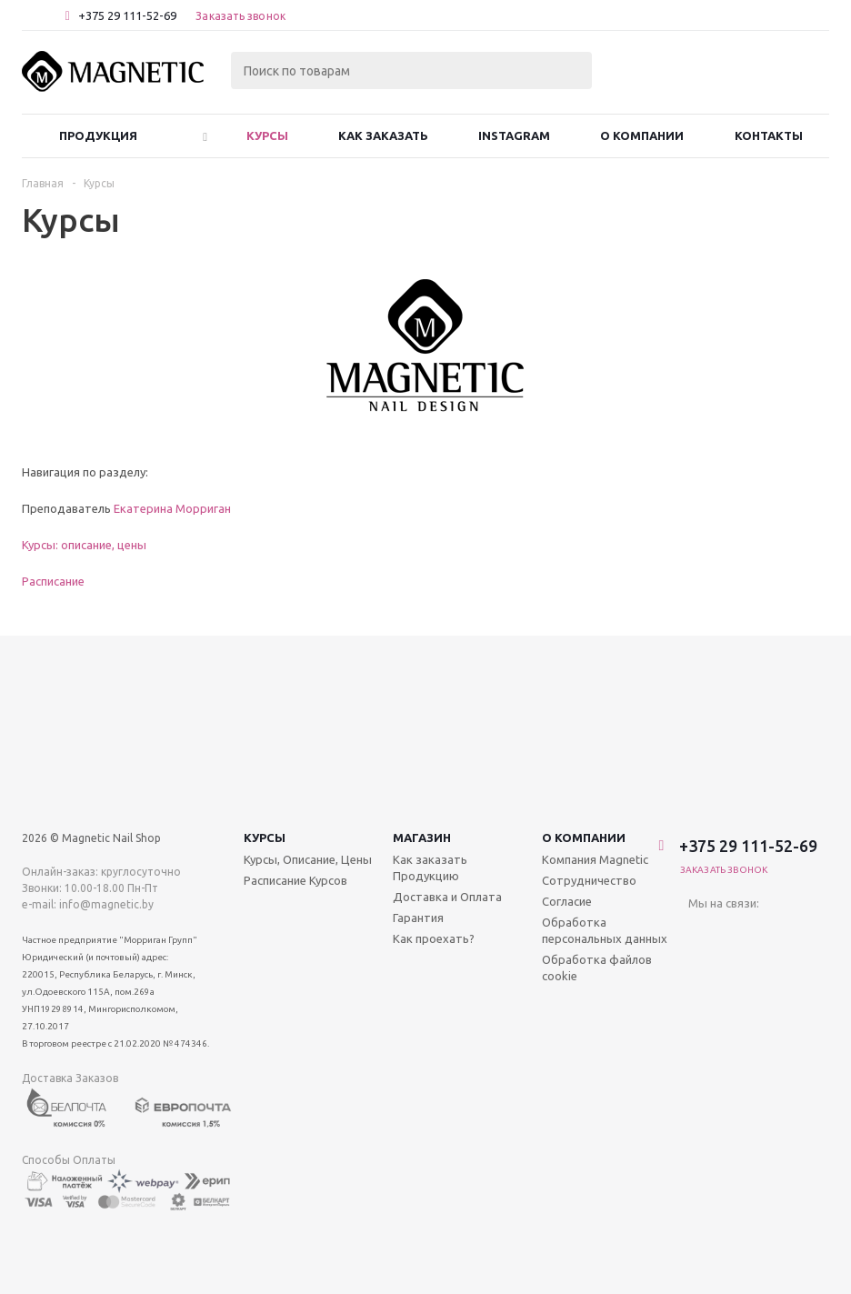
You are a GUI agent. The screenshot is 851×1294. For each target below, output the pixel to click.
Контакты (769, 135)
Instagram (514, 135)
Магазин (422, 666)
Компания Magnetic (595, 688)
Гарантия (418, 746)
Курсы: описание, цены (84, 544)
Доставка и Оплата (447, 725)
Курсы (267, 135)
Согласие (567, 730)
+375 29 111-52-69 (127, 15)
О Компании (642, 135)
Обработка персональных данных (604, 759)
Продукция (98, 135)
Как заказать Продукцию (430, 696)
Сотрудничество (589, 709)
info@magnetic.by (106, 733)
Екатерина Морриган (172, 508)
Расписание (53, 581)
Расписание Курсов (295, 709)
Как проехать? (434, 767)
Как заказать (383, 135)
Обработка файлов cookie (597, 796)
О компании (584, 666)
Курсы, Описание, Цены (308, 688)
